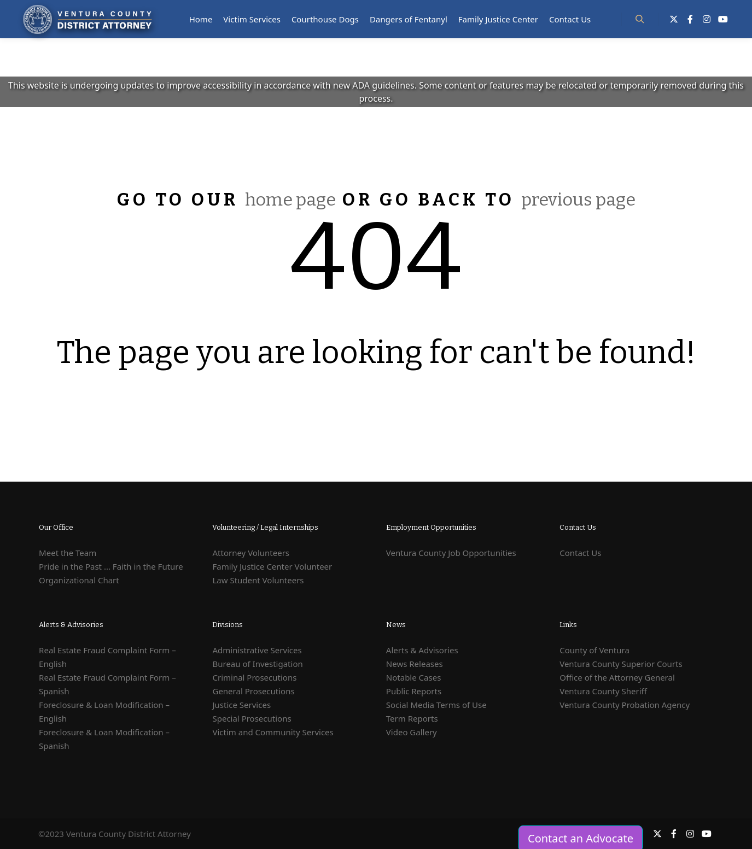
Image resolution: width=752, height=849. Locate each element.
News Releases (414, 663)
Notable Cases (413, 677)
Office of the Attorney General (617, 677)
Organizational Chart (79, 580)
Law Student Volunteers (258, 580)
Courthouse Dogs (325, 19)
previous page (578, 199)
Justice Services (241, 704)
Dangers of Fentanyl (408, 19)
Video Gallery (411, 732)
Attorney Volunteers (250, 552)
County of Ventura (594, 650)
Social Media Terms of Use (436, 704)
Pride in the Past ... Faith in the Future (111, 566)
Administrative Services (256, 650)
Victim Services (252, 19)
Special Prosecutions (251, 718)
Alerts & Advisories (422, 650)
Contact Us (570, 19)
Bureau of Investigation (257, 663)
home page (290, 199)
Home (201, 19)
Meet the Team (67, 552)
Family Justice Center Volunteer (272, 566)
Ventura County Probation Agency (624, 704)
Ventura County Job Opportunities (451, 552)
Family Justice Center (498, 19)
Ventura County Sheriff (603, 691)
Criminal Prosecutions (254, 677)
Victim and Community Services (272, 732)
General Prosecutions (253, 691)
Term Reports (412, 718)
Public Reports (413, 691)
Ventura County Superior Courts (620, 663)
